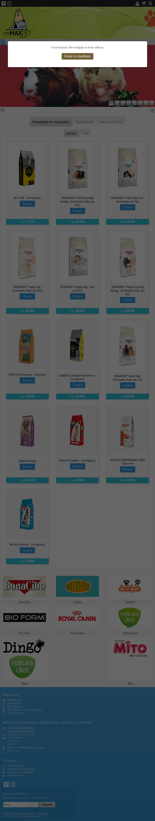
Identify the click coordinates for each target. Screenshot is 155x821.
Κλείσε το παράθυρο (77, 56)
